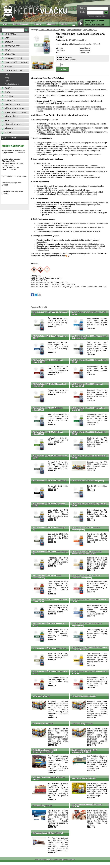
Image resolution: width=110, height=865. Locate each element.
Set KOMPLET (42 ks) (41, 699)
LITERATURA (10, 100)
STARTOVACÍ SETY (12, 46)
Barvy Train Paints (74, 30)
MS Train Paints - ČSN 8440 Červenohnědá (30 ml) (50, 675)
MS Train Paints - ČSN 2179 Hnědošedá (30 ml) (50, 555)
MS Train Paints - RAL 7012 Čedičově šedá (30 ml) (50, 459)
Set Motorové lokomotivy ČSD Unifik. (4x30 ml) (87, 808)
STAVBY (8, 50)
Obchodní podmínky (21, 24)
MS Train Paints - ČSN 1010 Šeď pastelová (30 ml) (89, 507)
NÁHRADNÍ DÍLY (11, 116)
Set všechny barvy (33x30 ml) (84, 699)
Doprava (37, 24)
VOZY (7, 38)
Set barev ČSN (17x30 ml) (82, 726)
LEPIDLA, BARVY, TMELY (15, 70)
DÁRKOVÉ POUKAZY (13, 124)
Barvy (7, 78)
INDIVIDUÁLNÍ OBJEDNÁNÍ (15, 112)
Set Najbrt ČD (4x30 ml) (42, 808)
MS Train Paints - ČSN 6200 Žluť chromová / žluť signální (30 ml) (89, 651)
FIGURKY (8, 88)
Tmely (7, 81)
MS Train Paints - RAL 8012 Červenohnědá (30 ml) (89, 364)
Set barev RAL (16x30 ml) (43, 726)
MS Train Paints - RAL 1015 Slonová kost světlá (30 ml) (49, 388)
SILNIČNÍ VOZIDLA (12, 104)
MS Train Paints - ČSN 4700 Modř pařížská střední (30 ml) (50, 603)
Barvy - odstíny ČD (90, 30)
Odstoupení (51, 24)
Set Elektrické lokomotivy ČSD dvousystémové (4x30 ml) (45, 754)
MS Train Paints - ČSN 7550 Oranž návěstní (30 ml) (86, 531)
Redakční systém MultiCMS (64, 862)
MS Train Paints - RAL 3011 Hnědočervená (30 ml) (89, 459)
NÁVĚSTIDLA (10, 54)
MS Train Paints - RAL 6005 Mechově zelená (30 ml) (47, 412)
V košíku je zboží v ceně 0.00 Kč (94, 23)
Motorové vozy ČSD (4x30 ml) (84, 781)
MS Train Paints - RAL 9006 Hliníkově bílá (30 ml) (89, 436)
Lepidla (7, 75)
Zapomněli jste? (101, 16)
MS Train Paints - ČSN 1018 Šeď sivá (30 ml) (49, 531)
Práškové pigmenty (12, 84)
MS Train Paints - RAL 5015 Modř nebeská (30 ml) (89, 316)
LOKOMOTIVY (10, 34)
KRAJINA (8, 66)
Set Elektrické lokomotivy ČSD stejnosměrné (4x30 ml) (84, 754)
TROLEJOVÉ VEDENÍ (13, 58)
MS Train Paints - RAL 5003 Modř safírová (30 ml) (49, 340)
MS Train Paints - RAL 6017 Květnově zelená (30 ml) (48, 436)
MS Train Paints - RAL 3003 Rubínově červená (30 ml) (48, 364)
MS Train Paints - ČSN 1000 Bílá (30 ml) (88, 483)
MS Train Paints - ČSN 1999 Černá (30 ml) (49, 483)
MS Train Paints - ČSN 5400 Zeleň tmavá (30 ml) (49, 627)
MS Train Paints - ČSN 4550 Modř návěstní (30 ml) (89, 603)
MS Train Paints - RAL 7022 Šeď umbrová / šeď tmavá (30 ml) (89, 340)
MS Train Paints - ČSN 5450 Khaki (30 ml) (49, 651)
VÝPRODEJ (9, 128)
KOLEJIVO (9, 42)
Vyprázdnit (100, 25)
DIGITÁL (8, 92)
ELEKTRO (9, 96)
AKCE (7, 120)
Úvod (5, 24)
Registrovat (92, 16)
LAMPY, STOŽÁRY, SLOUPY (16, 62)
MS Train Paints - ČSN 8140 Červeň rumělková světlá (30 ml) (86, 579)
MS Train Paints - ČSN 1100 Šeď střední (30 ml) (49, 507)
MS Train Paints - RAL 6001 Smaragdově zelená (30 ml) (88, 412)
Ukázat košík (90, 25)
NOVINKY (8, 133)
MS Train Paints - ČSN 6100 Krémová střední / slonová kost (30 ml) (87, 555)
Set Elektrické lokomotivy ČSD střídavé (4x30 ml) (48, 781)
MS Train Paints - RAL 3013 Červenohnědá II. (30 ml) (89, 675)
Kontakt (64, 24)
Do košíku (62, 69)
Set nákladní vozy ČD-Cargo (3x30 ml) (48, 836)
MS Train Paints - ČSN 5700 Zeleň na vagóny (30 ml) (87, 627)
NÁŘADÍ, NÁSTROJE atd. (15, 108)
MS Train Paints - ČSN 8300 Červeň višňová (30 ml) (47, 579)
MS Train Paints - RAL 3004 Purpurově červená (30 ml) (87, 388)
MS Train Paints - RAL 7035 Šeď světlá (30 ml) (50, 316)
